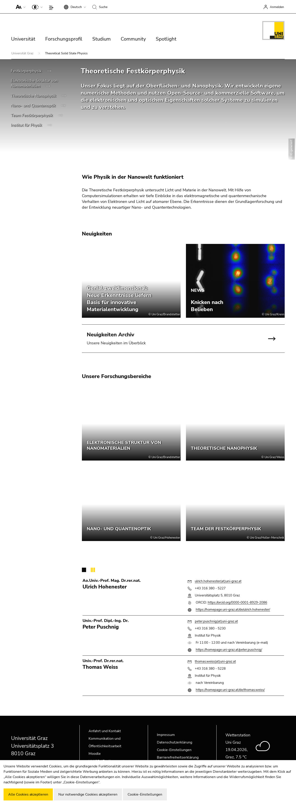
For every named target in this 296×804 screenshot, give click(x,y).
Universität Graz (22, 53)
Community (133, 39)
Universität (23, 39)
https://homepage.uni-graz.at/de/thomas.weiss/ (230, 690)
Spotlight (166, 39)
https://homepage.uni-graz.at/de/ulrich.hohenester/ (233, 609)
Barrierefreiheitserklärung (178, 757)
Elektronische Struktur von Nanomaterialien (34, 83)
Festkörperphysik (27, 71)
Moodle (95, 753)
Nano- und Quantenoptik (34, 105)
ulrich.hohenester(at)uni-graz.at (218, 581)
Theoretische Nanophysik (34, 95)
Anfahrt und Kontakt (105, 731)
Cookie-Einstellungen (174, 749)
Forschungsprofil (63, 39)
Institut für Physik (27, 125)
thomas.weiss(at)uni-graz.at (215, 661)
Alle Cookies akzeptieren (28, 794)
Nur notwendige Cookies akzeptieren (87, 794)
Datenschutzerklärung (174, 742)
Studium (101, 39)
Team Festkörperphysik (32, 115)
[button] (20, 6)
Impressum (166, 734)
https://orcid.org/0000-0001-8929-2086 (237, 602)
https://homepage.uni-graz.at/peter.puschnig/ (229, 649)
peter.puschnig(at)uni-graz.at (216, 621)
